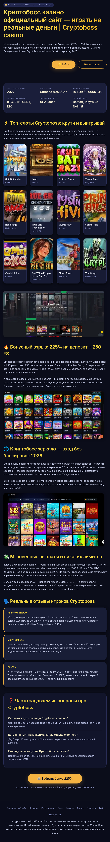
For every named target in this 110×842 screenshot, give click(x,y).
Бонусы (70, 808)
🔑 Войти (63, 64)
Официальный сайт (16, 808)
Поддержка (55, 814)
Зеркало (34, 808)
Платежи (91, 808)
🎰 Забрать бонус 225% (55, 778)
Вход (60, 808)
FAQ (101, 808)
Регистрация (92, 64)
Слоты (80, 808)
